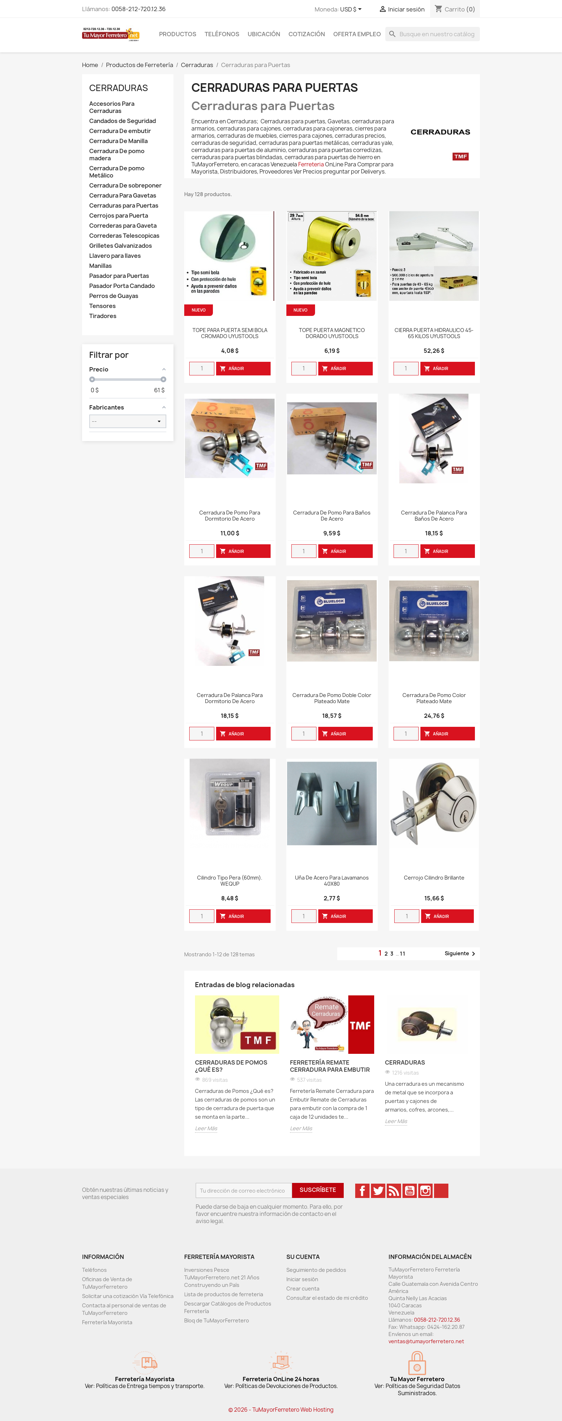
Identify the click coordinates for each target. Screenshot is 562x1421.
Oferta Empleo (357, 34)
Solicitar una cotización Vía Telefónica (127, 1296)
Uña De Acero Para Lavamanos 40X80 (332, 881)
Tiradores (102, 316)
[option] (237, 1065)
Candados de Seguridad (122, 121)
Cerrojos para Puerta (118, 215)
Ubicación (264, 34)
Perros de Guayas (113, 296)
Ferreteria (311, 164)
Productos (177, 34)
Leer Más (206, 1128)
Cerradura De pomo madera (116, 154)
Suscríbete (318, 1190)
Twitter (378, 1191)
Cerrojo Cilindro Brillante (434, 878)
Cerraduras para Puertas (123, 205)
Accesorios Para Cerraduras (111, 107)
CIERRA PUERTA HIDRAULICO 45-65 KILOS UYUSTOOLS (434, 333)
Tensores (102, 306)
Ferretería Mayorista (107, 1322)
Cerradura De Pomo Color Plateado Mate (434, 698)
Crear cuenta (302, 1288)
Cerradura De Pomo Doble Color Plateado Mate (331, 698)
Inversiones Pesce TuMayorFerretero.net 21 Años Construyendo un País (221, 1277)
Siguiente (461, 953)
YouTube (410, 1191)
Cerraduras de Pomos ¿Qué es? (231, 1066)
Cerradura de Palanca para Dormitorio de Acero (230, 698)
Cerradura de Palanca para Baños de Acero (434, 516)
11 (403, 953)
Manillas (100, 266)
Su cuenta (303, 1257)
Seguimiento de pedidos (316, 1269)
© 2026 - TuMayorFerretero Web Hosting (281, 1409)
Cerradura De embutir (120, 131)
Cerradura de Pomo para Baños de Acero (332, 516)
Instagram (425, 1191)
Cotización (307, 34)
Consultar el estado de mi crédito (327, 1297)
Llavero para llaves (115, 256)
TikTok (441, 1191)
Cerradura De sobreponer (125, 185)
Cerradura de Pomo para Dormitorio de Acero (229, 516)
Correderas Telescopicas (124, 236)
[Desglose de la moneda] (352, 9)
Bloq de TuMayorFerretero (216, 1320)
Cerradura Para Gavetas (122, 195)
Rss (394, 1191)
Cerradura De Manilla (118, 141)
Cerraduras (118, 88)
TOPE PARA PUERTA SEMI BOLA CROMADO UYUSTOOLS (229, 333)
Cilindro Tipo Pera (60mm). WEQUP (229, 881)
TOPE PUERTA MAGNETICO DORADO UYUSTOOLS (332, 333)
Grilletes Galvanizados (120, 246)
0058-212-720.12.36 (138, 9)
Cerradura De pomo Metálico (116, 172)
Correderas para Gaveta (123, 225)
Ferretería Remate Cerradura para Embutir (330, 1066)
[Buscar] (432, 34)
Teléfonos (222, 34)
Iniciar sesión (302, 1279)
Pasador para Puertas (119, 276)
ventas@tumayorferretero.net (426, 1341)
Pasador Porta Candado (122, 286)
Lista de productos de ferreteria (223, 1294)
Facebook (362, 1191)
